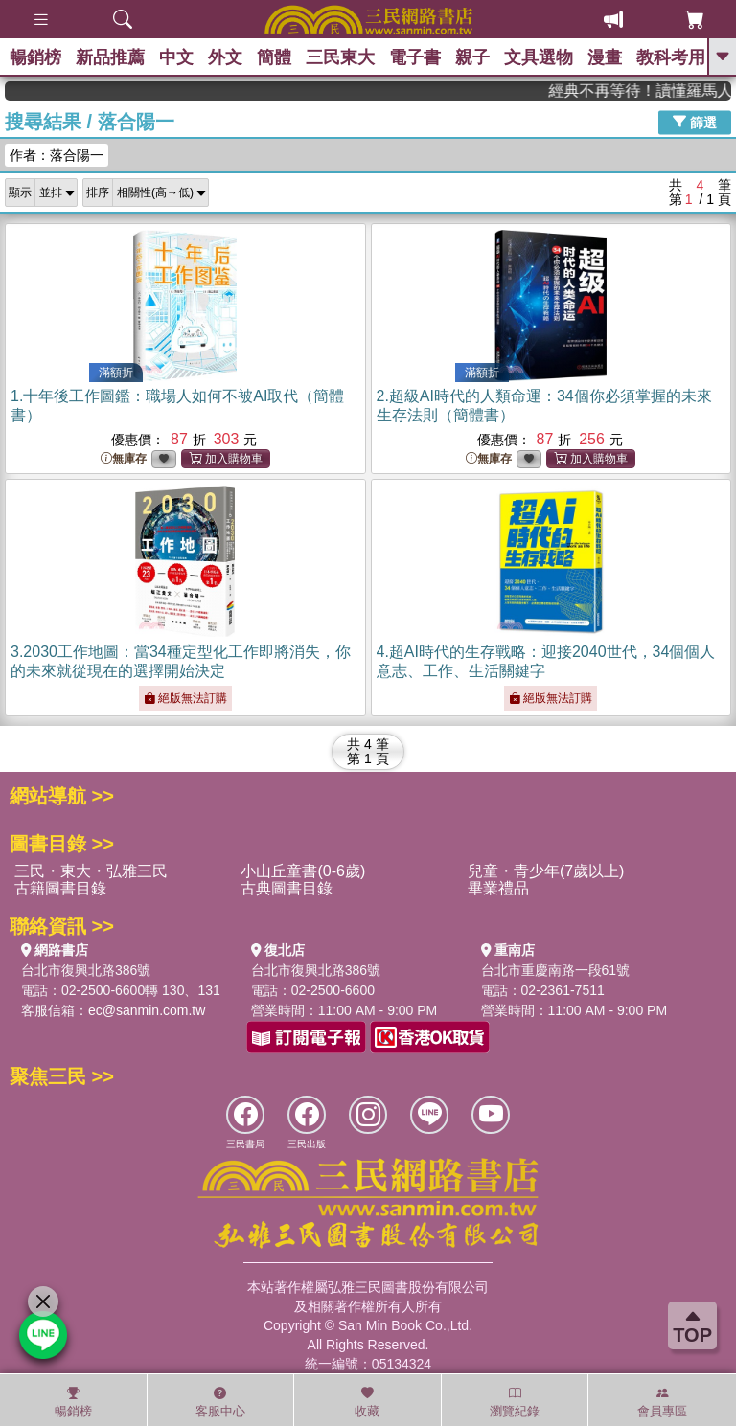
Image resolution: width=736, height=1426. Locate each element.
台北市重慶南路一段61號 (556, 970)
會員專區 (662, 1402)
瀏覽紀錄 (515, 1402)
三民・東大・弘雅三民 (91, 871)
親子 (472, 57)
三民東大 (340, 57)
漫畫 (604, 57)
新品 (110, 57)
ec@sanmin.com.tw (146, 1010)
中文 (176, 57)
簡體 (274, 57)
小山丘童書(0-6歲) (303, 871)
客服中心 (220, 1402)
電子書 (415, 57)
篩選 (695, 121)
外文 (225, 57)
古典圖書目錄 (287, 888)
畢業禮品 (498, 888)
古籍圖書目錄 (60, 888)
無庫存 (124, 459)
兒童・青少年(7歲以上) (546, 871)
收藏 (367, 1402)
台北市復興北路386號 (85, 970)
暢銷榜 (35, 57)
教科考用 (670, 57)
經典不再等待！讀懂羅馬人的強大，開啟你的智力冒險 (658, 90)
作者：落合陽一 (57, 155)
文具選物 (538, 57)
